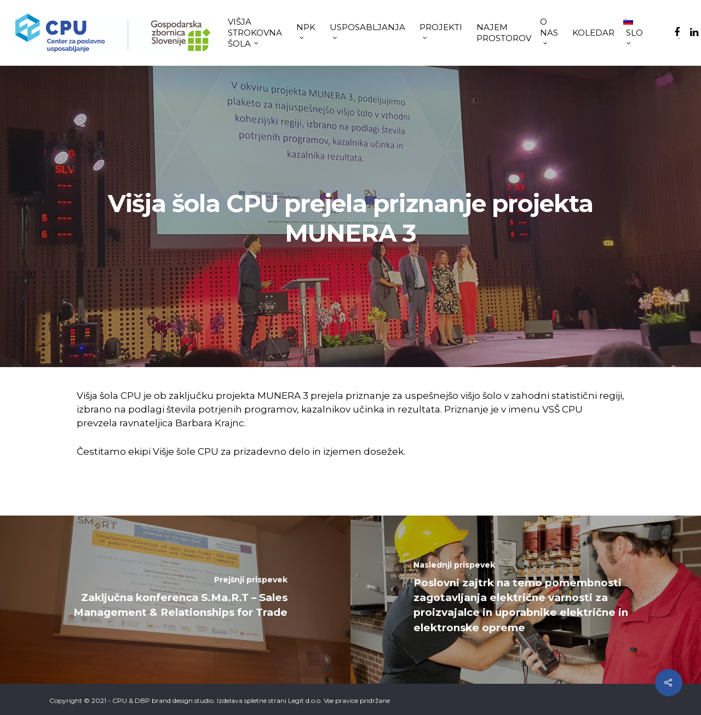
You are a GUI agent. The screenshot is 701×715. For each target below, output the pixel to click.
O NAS (549, 30)
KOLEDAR (593, 32)
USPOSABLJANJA (367, 30)
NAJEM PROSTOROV (503, 32)
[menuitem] (636, 32)
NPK (305, 30)
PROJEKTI (441, 30)
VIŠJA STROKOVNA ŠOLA (255, 32)
